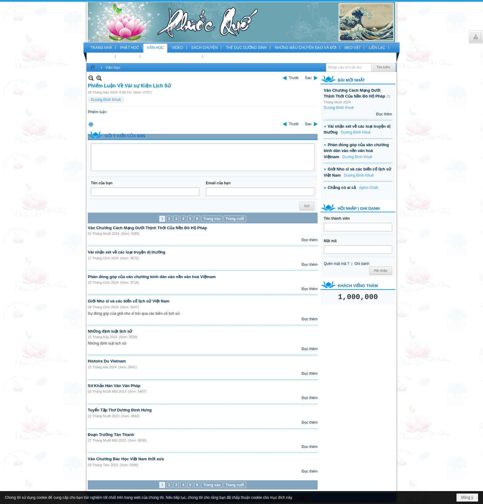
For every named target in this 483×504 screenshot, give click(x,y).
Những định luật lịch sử (110, 331)
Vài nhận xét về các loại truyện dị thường (126, 252)
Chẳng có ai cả (342, 187)
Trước (294, 78)
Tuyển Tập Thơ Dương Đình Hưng (120, 410)
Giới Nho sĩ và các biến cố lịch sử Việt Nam (128, 301)
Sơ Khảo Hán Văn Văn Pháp (114, 385)
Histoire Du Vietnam (107, 361)
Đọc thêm (310, 240)
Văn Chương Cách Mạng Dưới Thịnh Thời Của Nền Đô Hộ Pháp (147, 228)
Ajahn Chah (368, 188)
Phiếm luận (97, 112)
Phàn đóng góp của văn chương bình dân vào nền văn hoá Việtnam (152, 276)
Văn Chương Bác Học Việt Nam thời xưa (126, 459)
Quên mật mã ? (336, 264)
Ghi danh (361, 264)
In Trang (91, 124)
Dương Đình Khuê (106, 100)
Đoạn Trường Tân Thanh (111, 434)
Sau (308, 78)
